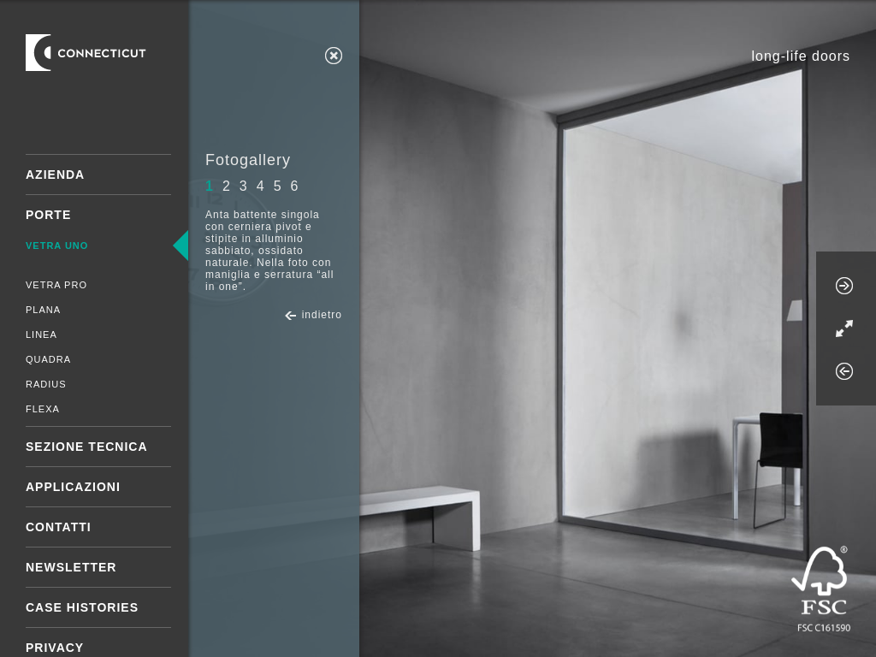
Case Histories (82, 607)
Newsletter (71, 567)
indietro (322, 315)
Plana (43, 310)
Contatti (59, 527)
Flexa (43, 409)
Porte (48, 215)
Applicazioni (73, 487)
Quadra (48, 359)
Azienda (55, 174)
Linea (41, 334)
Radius (46, 384)
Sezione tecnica (87, 446)
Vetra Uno (57, 245)
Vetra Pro (56, 285)
